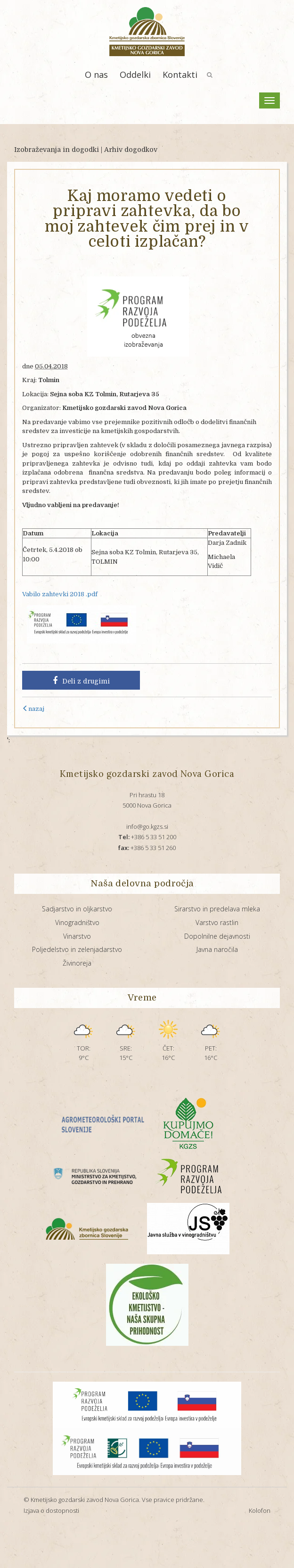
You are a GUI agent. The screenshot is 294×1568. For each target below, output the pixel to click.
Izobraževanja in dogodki (56, 149)
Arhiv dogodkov (130, 149)
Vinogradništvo (77, 922)
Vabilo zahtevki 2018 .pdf (60, 594)
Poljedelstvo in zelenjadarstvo (77, 949)
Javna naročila (217, 949)
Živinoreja (77, 963)
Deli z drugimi (81, 680)
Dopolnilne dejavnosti (217, 936)
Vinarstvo (77, 936)
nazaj (33, 708)
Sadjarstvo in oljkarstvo (77, 908)
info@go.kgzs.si (147, 826)
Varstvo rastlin (217, 922)
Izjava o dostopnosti (51, 1510)
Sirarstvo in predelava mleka (217, 908)
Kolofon (259, 1510)
